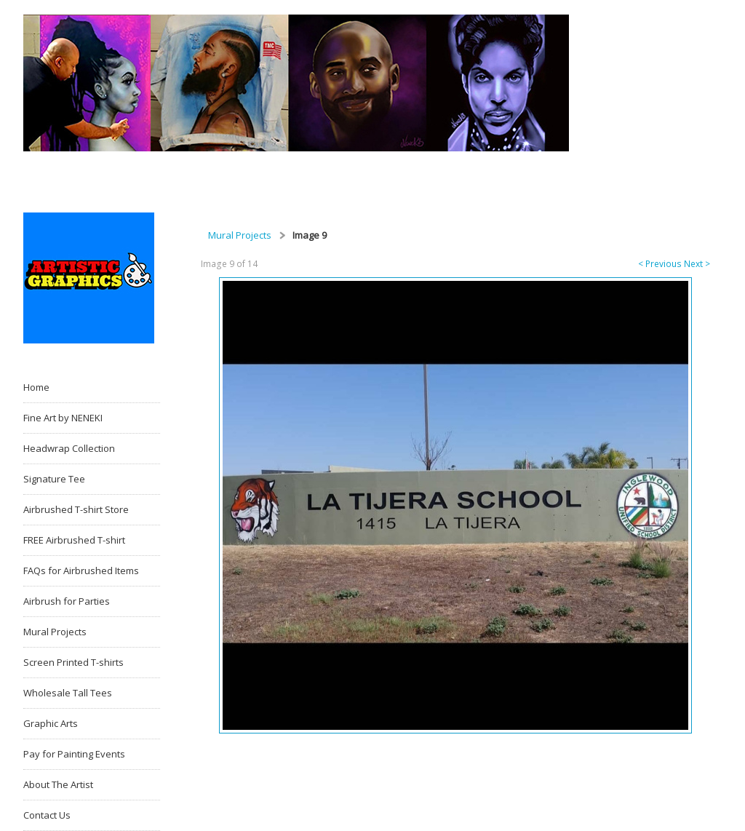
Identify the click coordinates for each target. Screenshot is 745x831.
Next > (697, 264)
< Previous (660, 264)
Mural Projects (239, 235)
